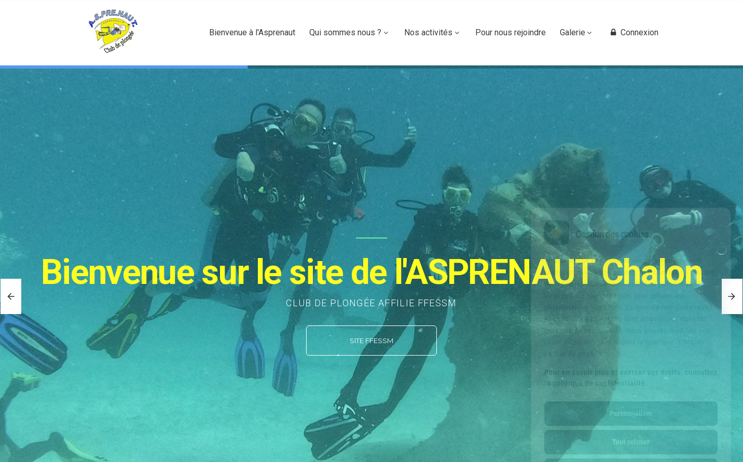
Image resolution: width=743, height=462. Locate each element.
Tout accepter (631, 424)
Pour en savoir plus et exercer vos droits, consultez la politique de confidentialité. (631, 331)
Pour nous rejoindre (510, 32)
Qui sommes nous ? (345, 32)
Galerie (572, 32)
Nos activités (428, 32)
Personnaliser (631, 367)
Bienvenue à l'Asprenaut (252, 32)
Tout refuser (631, 395)
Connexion (633, 32)
